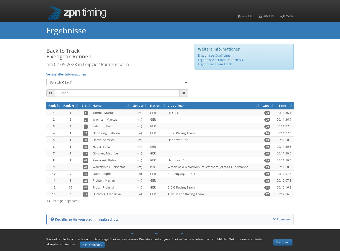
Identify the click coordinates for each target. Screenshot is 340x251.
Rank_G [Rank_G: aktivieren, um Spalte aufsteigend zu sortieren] (68, 105)
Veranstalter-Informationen (66, 74)
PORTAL (245, 16)
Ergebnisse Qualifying (214, 55)
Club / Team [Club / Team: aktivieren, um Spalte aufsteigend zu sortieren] (177, 105)
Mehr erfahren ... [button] (92, 244)
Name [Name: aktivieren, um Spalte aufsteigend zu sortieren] (97, 105)
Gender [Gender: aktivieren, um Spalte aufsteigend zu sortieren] (138, 105)
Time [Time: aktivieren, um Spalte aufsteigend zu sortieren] (282, 105)
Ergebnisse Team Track (215, 64)
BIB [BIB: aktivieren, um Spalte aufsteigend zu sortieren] (84, 105)
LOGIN (287, 16)
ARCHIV (266, 16)
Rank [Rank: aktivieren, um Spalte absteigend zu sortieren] (52, 105)
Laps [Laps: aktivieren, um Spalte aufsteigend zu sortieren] (265, 105)
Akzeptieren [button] (283, 242)
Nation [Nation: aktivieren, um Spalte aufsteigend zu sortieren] (155, 105)
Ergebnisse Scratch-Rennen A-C (221, 60)
